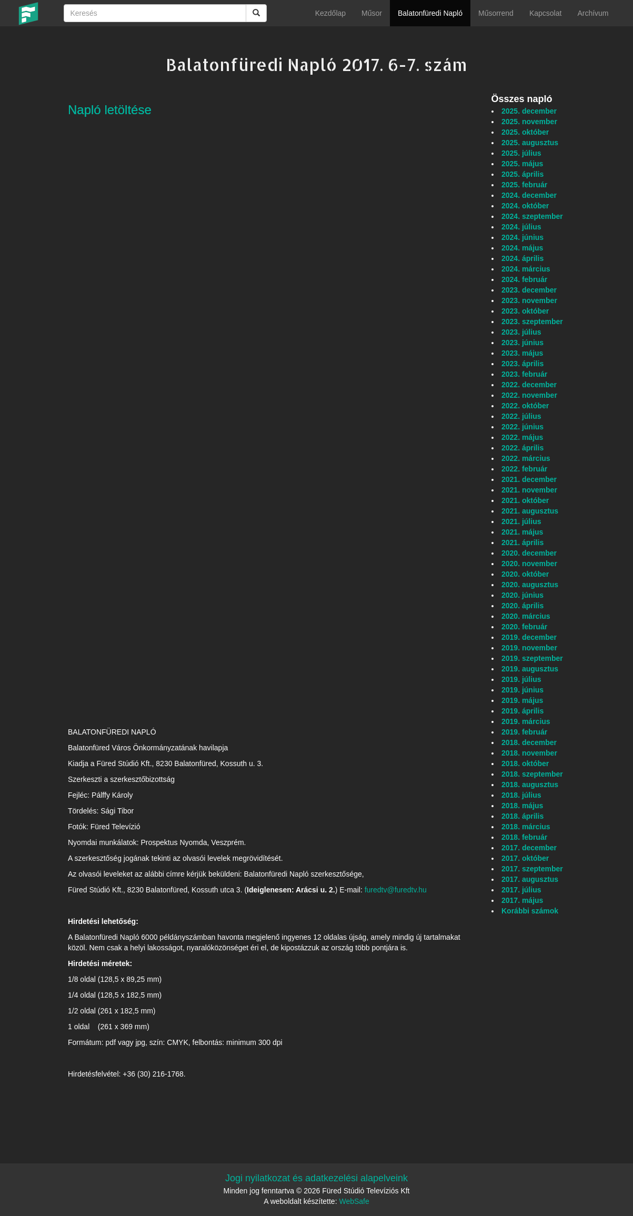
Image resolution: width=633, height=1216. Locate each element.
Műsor (371, 13)
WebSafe (354, 1201)
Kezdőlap (330, 13)
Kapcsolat (545, 13)
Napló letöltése (110, 110)
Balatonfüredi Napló (430, 13)
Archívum (592, 13)
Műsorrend (496, 13)
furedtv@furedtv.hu (396, 890)
